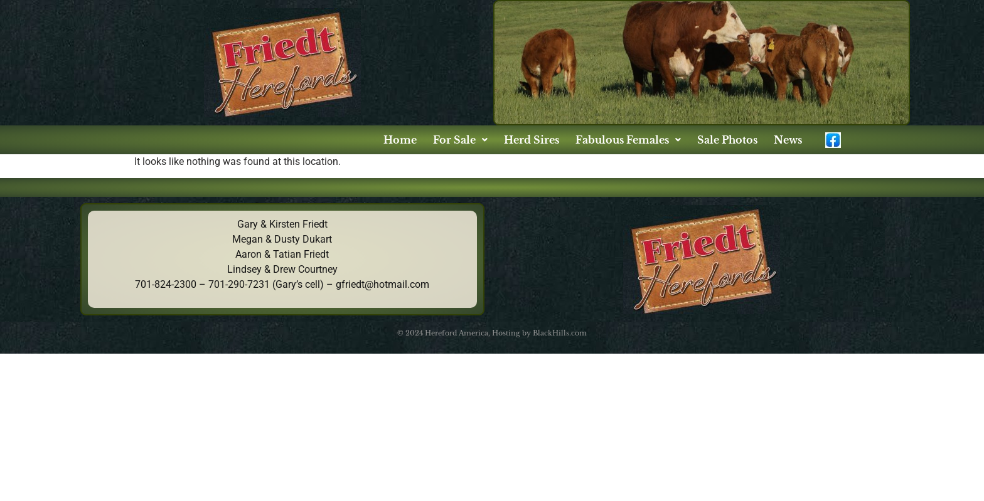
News (788, 140)
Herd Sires (531, 140)
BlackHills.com (560, 333)
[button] (460, 140)
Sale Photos (727, 140)
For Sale (460, 140)
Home (400, 140)
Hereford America (456, 333)
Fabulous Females (628, 140)
